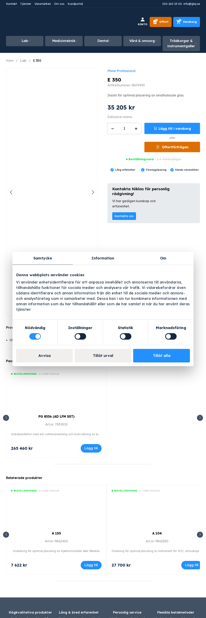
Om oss (59, 4)
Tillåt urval (103, 355)
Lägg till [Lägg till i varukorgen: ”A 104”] (191, 565)
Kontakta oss (124, 216)
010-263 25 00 (172, 4)
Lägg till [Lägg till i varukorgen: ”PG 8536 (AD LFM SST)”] (91, 448)
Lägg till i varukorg (175, 129)
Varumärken (42, 4)
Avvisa (44, 355)
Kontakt (11, 4)
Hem (9, 61)
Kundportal (75, 4)
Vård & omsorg (142, 41)
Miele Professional (121, 71)
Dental (103, 41)
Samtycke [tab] (42, 258)
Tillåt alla (161, 355)
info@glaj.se (191, 4)
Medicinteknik (63, 41)
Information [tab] (103, 258)
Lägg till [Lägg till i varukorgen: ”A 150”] (91, 565)
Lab (25, 41)
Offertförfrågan (174, 147)
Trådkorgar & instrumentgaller (181, 43)
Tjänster (25, 4)
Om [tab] (163, 258)
